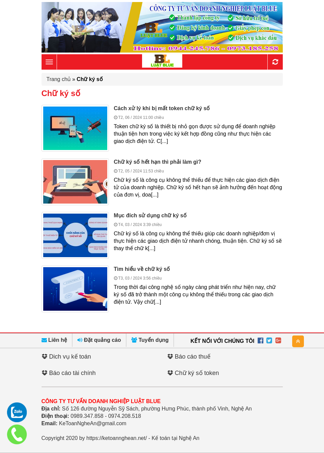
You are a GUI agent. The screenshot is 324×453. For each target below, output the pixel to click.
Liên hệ (54, 340)
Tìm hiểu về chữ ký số (142, 269)
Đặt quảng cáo (99, 340)
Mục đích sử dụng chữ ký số (150, 215)
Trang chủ (59, 79)
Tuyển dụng (150, 340)
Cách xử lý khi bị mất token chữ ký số (162, 108)
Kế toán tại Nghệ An (176, 438)
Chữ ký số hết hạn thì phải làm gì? (157, 162)
